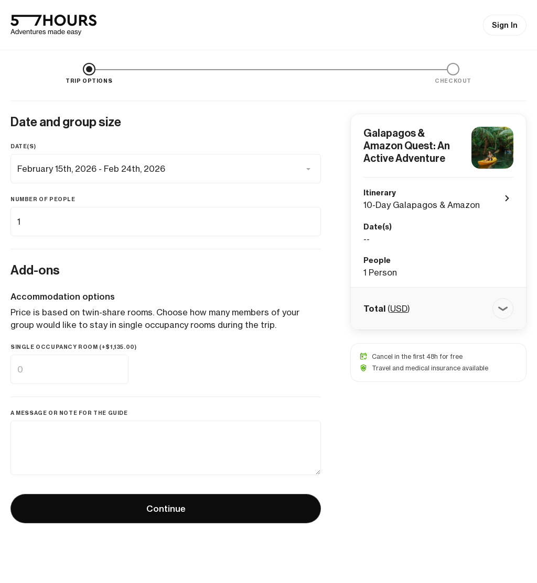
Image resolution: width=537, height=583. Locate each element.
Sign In (505, 25)
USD (398, 308)
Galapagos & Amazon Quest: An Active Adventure (406, 145)
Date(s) (23, 146)
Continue (166, 508)
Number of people (43, 199)
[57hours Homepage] (53, 25)
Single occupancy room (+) (73, 347)
